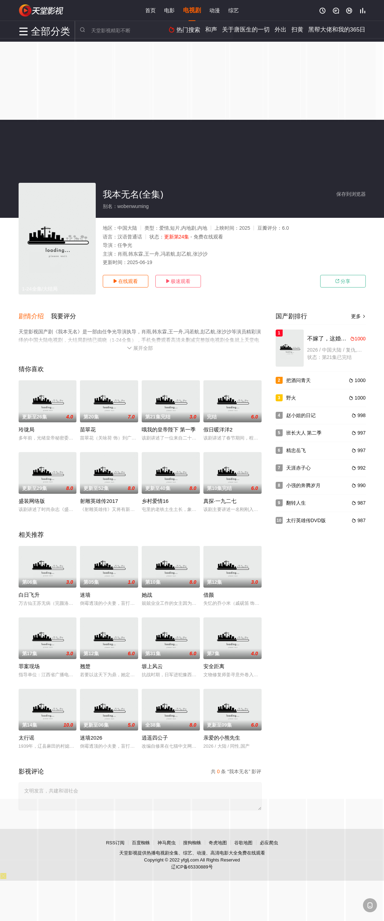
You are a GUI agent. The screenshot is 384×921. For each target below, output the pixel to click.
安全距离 (213, 664)
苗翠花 (88, 428)
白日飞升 (29, 593)
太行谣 (26, 736)
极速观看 (178, 281)
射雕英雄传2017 (99, 499)
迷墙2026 (91, 736)
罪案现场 (29, 664)
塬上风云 (152, 664)
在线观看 (125, 281)
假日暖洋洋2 (218, 428)
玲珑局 (26, 428)
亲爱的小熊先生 (221, 736)
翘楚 (85, 664)
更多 (358, 316)
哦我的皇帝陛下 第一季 (169, 428)
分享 (343, 281)
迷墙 (85, 593)
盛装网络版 (32, 499)
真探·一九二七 (219, 499)
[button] (35, 315)
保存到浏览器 (351, 194)
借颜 (208, 593)
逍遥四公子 (155, 736)
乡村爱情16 (155, 499)
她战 (147, 593)
